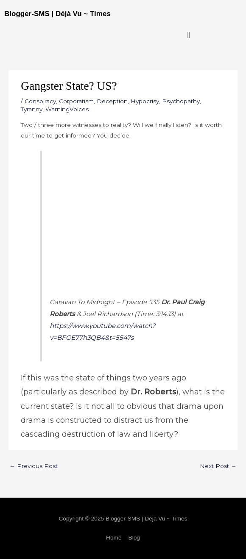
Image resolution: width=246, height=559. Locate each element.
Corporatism (76, 101)
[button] (188, 35)
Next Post (218, 466)
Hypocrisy (145, 101)
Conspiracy (40, 101)
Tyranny (31, 109)
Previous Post (33, 466)
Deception (112, 101)
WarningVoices (67, 109)
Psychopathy (181, 101)
